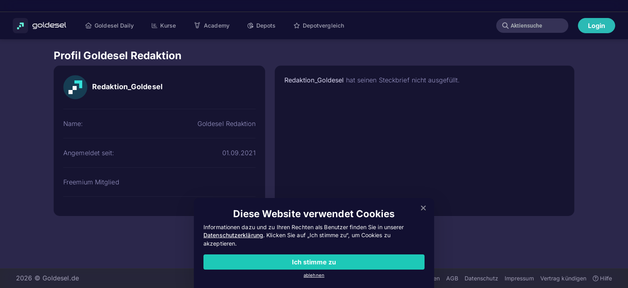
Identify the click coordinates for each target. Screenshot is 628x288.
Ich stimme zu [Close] (314, 262)
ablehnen (314, 275)
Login (597, 26)
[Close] (423, 208)
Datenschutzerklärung (233, 235)
